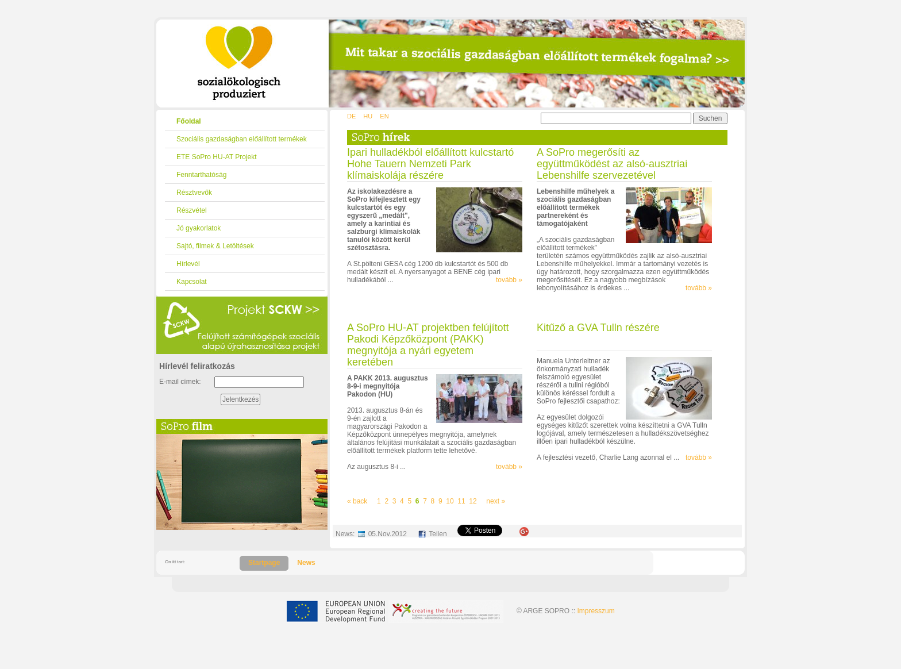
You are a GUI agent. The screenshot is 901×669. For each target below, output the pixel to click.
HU (367, 116)
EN (384, 116)
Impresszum (595, 611)
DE (351, 116)
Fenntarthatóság (201, 175)
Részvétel (191, 210)
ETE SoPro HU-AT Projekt (216, 157)
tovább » (509, 280)
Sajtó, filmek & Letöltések (215, 246)
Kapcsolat (191, 282)
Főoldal (188, 121)
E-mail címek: (180, 382)
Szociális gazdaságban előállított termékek (241, 139)
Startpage (264, 563)
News (306, 563)
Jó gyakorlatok (198, 228)
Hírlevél (188, 264)
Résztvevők (194, 193)
